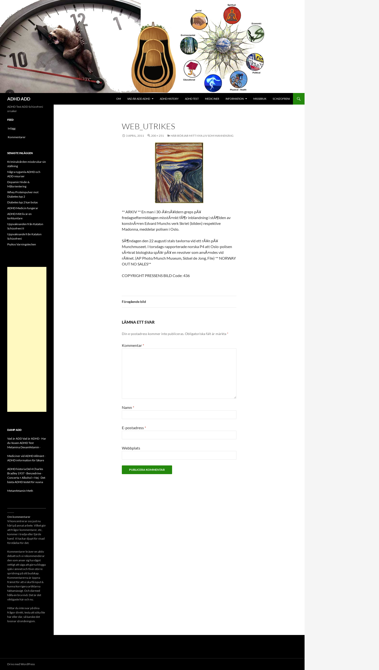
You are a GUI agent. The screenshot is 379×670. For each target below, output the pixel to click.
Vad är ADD (14, 438)
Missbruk (259, 98)
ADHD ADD (18, 98)
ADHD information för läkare (25, 460)
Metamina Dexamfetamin (23, 447)
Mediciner (212, 98)
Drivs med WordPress (21, 664)
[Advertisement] (26, 339)
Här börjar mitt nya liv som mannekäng (202, 135)
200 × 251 (157, 135)
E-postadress (134, 427)
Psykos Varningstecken (21, 244)
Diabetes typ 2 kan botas (22, 202)
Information (235, 98)
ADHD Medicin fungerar (22, 208)
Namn (128, 407)
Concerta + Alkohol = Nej (23, 477)
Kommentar (133, 345)
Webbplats (131, 448)
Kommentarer (17, 137)
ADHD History (169, 98)
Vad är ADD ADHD (138, 98)
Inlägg (11, 128)
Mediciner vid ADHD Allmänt (25, 456)
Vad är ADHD (30, 438)
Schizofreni (281, 98)
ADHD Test (192, 98)
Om (118, 98)
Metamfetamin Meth (20, 490)
